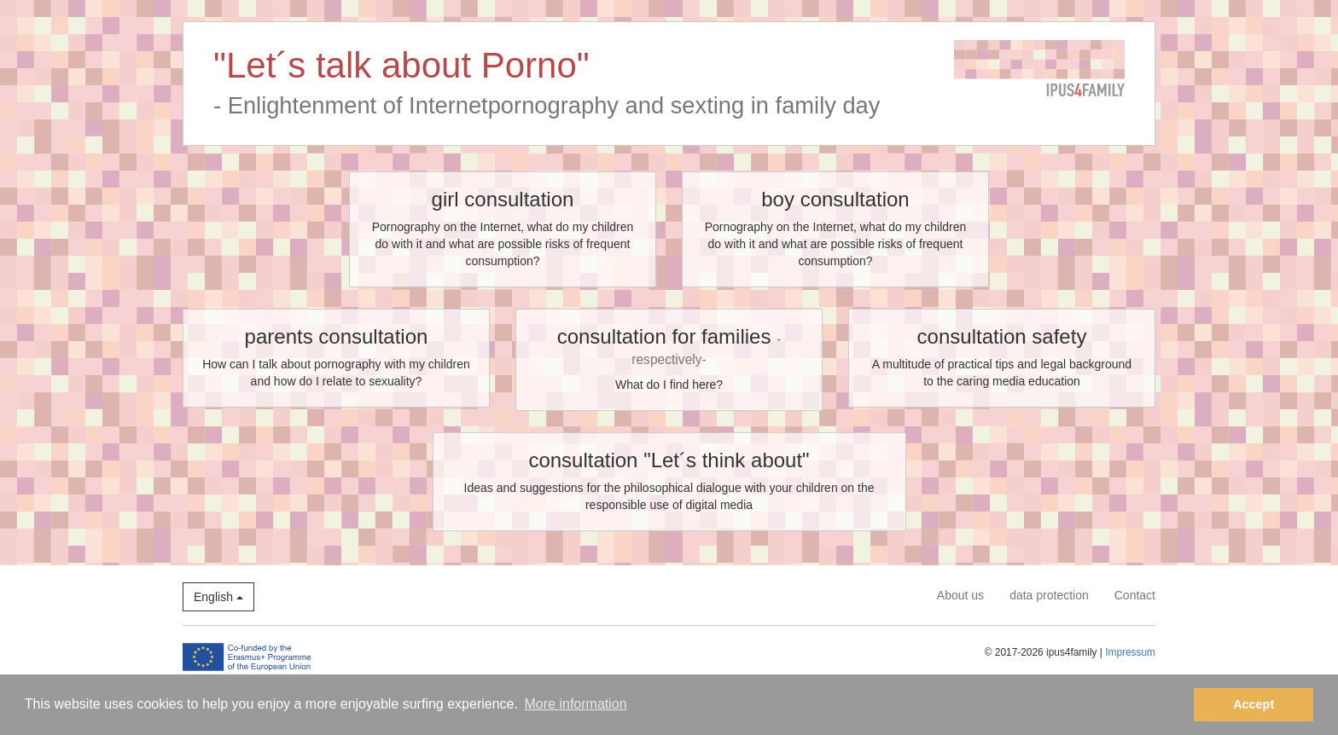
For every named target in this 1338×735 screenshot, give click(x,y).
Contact (1134, 595)
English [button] (218, 597)
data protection (1049, 595)
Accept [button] (1253, 704)
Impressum (1130, 652)
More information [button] (576, 704)
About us (960, 595)
